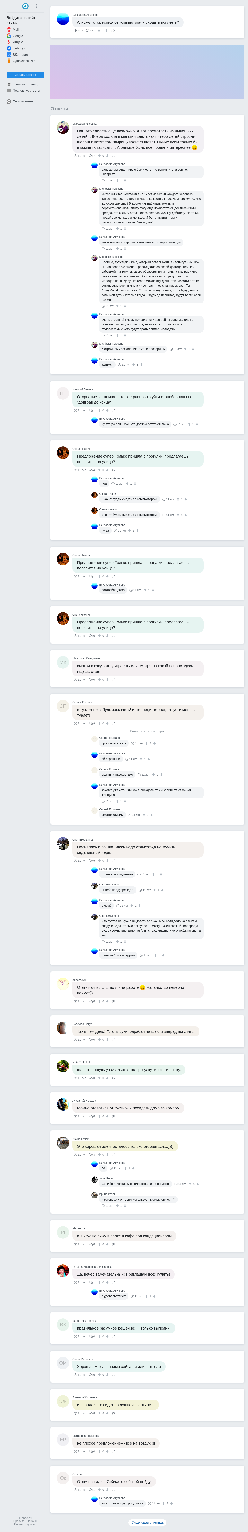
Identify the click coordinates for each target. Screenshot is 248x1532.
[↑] (99, 30)
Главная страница (23, 84)
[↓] (106, 30)
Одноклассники (21, 60)
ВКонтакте (17, 54)
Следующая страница (148, 1522)
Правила (19, 1521)
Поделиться (113, 30)
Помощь (32, 1521)
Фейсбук (16, 48)
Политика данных (25, 1524)
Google (15, 35)
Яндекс (15, 42)
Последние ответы (23, 90)
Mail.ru (14, 29)
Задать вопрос (25, 74)
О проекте (25, 1517)
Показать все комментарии (147, 731)
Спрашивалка (20, 101)
